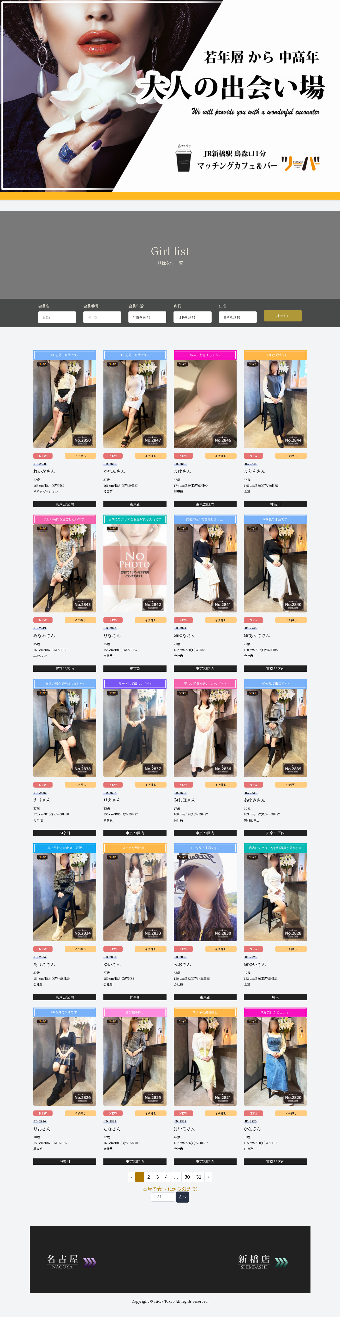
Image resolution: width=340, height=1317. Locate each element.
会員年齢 (136, 314)
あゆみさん (254, 808)
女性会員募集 (209, 199)
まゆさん (182, 479)
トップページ (35, 199)
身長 (177, 314)
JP (311, 199)
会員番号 (91, 314)
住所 (223, 314)
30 (187, 1185)
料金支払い (188, 199)
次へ (182, 1205)
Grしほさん (185, 808)
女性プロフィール (118, 199)
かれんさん (114, 479)
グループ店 (94, 199)
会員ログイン (295, 199)
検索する (283, 323)
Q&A (225, 199)
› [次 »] (208, 1185)
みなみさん (44, 643)
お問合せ (275, 199)
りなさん (112, 643)
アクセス (170, 199)
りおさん (42, 1136)
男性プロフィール (147, 199)
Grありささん (257, 643)
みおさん (182, 972)
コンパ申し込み (244, 199)
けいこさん (184, 1136)
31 (198, 1185)
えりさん (42, 808)
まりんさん (254, 479)
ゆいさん (112, 972)
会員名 (44, 314)
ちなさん (112, 1136)
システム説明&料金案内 (65, 199)
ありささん (44, 972)
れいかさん (44, 479)
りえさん (112, 808)
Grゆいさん (255, 972)
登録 (262, 199)
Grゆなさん (185, 643)
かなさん (252, 1136)
